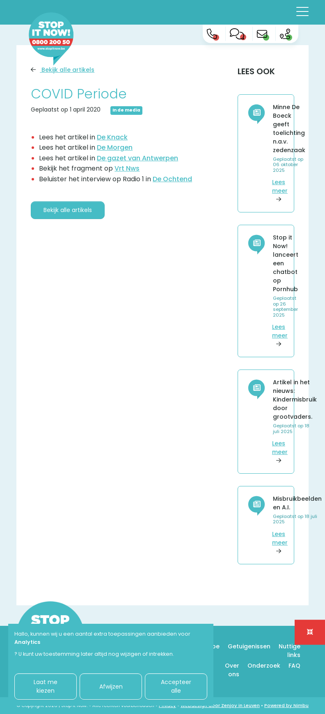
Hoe (214, 646)
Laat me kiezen (45, 686)
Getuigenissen (249, 646)
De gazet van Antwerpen (137, 158)
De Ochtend (172, 179)
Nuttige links (289, 650)
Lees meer (280, 190)
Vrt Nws (127, 168)
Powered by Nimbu (286, 705)
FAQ (294, 666)
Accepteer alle (176, 686)
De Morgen (115, 147)
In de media (126, 110)
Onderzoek (263, 666)
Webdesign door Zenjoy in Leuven (220, 705)
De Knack (112, 137)
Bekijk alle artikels (62, 70)
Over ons (232, 670)
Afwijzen (111, 686)
